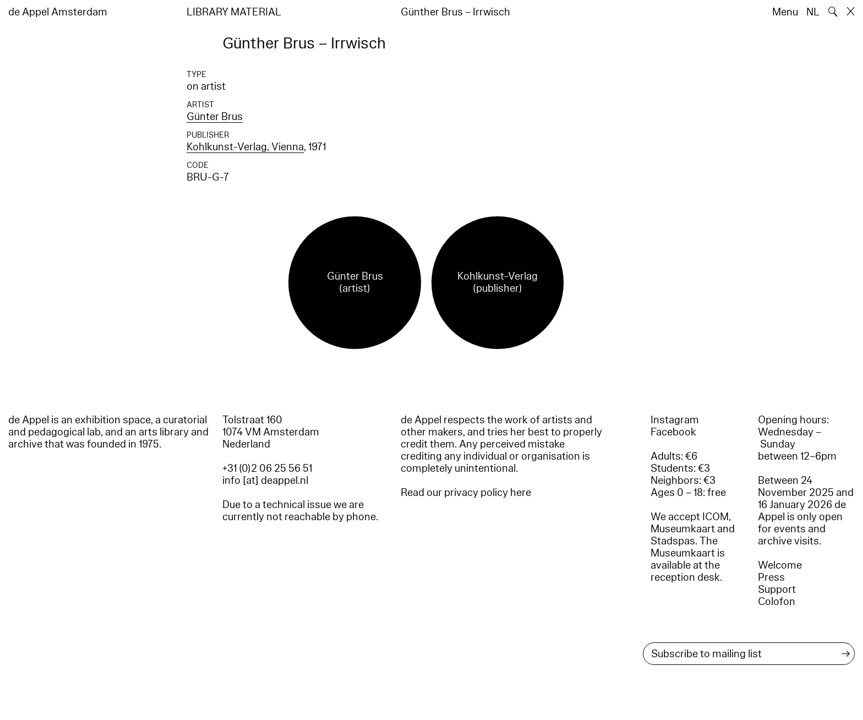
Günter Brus (215, 117)
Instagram (675, 420)
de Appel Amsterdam (57, 12)
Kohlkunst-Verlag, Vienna (245, 147)
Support (777, 589)
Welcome (780, 565)
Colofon (776, 601)
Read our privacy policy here (466, 493)
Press (771, 577)
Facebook (673, 432)
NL (813, 12)
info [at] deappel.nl (265, 480)
